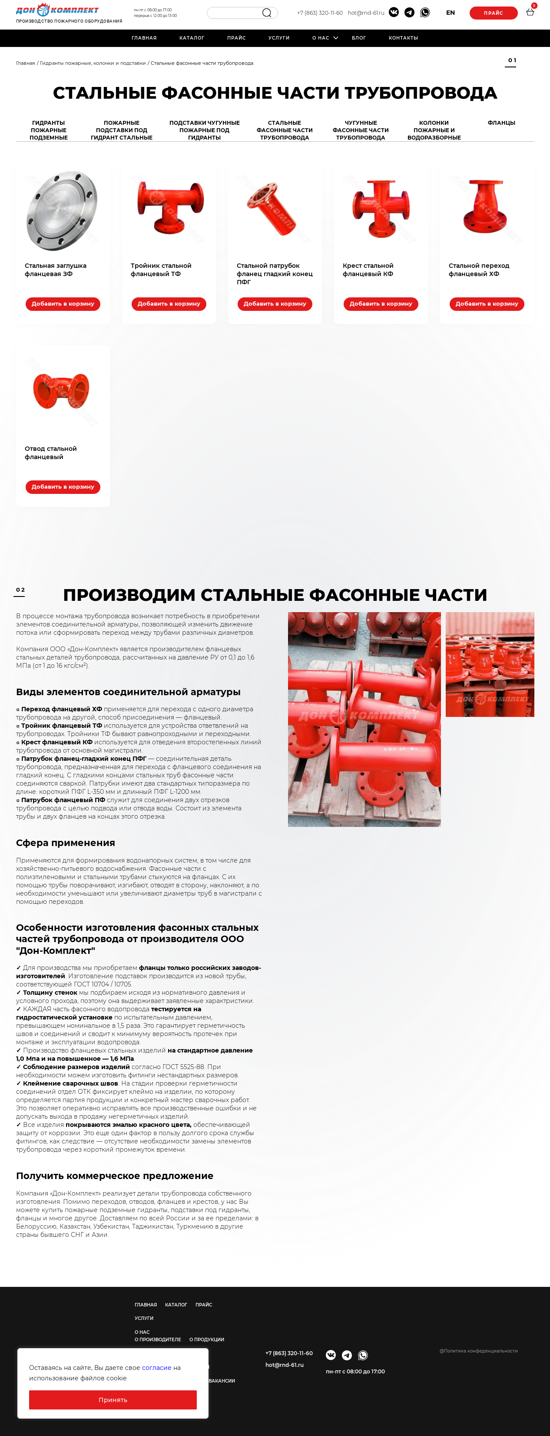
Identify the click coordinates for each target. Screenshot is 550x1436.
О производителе (158, 1340)
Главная (144, 38)
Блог (359, 38)
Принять (113, 1400)
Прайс (493, 13)
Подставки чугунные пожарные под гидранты (204, 130)
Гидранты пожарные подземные (49, 130)
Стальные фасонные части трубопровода (285, 130)
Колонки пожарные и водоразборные (434, 130)
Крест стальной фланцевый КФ (368, 270)
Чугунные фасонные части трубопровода (361, 130)
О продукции (206, 1340)
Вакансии (222, 1381)
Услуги (279, 38)
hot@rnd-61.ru (366, 13)
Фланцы (501, 123)
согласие (157, 1368)
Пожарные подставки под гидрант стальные (121, 130)
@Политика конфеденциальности (479, 1351)
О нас (320, 38)
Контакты (403, 38)
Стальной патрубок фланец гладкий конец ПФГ (275, 274)
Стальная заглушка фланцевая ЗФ (55, 270)
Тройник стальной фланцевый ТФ (161, 270)
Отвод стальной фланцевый (51, 453)
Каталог (192, 38)
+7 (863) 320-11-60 (320, 13)
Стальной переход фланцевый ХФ (479, 270)
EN (450, 13)
